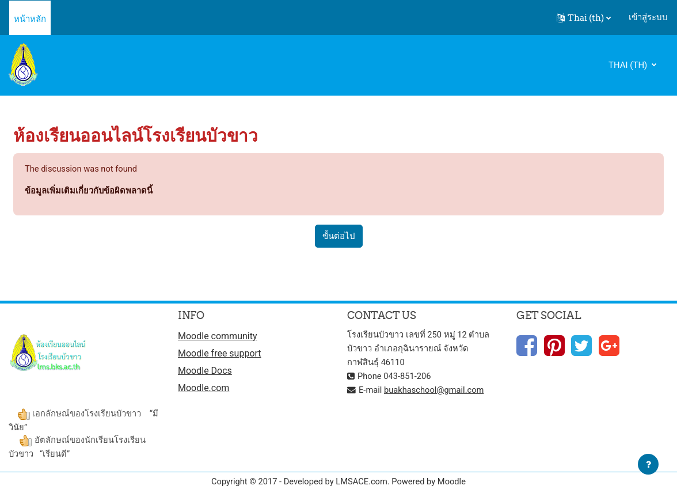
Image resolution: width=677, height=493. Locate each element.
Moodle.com (203, 389)
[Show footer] (648, 464)
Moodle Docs (205, 371)
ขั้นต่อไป (338, 236)
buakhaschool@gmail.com (435, 390)
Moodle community (217, 336)
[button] (584, 17)
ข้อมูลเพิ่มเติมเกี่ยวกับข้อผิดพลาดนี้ (89, 191)
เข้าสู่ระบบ (648, 17)
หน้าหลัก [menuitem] (30, 18)
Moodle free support (219, 353)
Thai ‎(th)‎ (628, 65)
